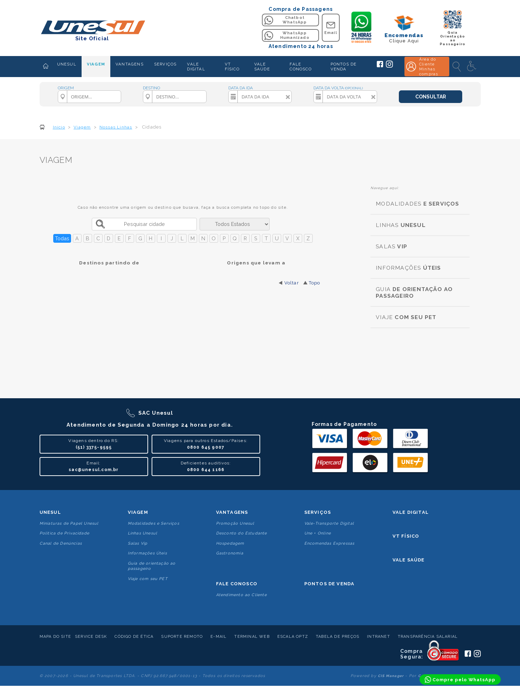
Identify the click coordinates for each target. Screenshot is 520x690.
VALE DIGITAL (196, 66)
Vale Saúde (409, 560)
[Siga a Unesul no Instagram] (389, 66)
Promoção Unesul (235, 523)
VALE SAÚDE (262, 66)
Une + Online (317, 533)
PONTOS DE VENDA (344, 66)
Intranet (378, 636)
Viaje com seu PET (148, 579)
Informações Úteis (147, 553)
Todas (62, 238)
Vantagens (232, 512)
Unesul (50, 512)
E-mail (218, 636)
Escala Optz (292, 636)
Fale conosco (236, 583)
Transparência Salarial (428, 636)
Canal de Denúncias (61, 543)
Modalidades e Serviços (153, 523)
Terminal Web (251, 636)
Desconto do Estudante (241, 533)
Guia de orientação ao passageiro (152, 566)
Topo (314, 282)
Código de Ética (134, 636)
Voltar (291, 282)
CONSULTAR (430, 96)
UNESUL (66, 64)
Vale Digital (411, 512)
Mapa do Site (55, 636)
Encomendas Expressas (329, 543)
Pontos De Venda (329, 583)
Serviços (317, 512)
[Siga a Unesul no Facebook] (380, 65)
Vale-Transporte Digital (329, 523)
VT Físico (406, 536)
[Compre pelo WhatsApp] (460, 679)
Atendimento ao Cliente (241, 595)
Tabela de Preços (337, 636)
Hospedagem (230, 543)
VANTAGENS (130, 64)
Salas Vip (138, 543)
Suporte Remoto (182, 636)
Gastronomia (229, 553)
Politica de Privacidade (65, 533)
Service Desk (91, 636)
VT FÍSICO (232, 66)
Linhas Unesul (143, 533)
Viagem (138, 512)
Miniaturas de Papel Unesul (69, 523)
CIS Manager (391, 676)
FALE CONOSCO (300, 66)
